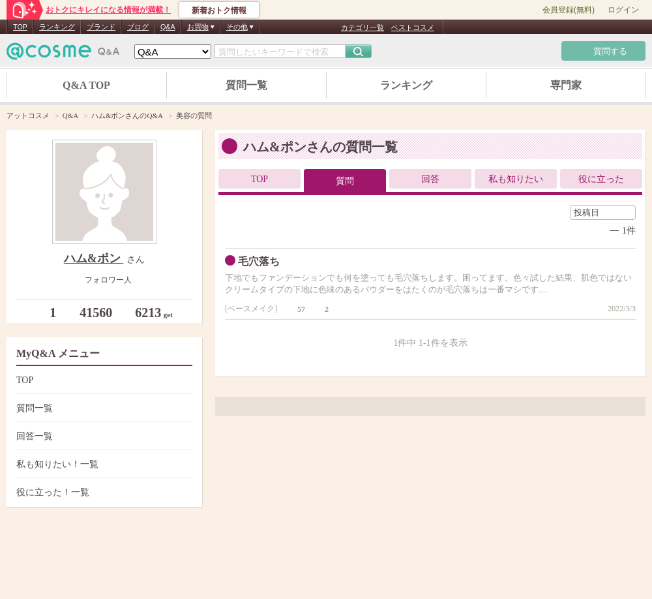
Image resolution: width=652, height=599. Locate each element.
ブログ (138, 27)
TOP (20, 27)
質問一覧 (246, 85)
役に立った (601, 179)
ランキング (57, 27)
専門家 (566, 85)
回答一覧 (102, 436)
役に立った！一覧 (102, 492)
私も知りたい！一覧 (102, 464)
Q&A (167, 27)
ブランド (101, 27)
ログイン (623, 9)
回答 (430, 179)
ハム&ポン (94, 258)
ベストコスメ (412, 27)
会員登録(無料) (568, 9)
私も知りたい (515, 179)
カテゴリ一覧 (362, 27)
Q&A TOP (86, 85)
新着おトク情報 (219, 10)
